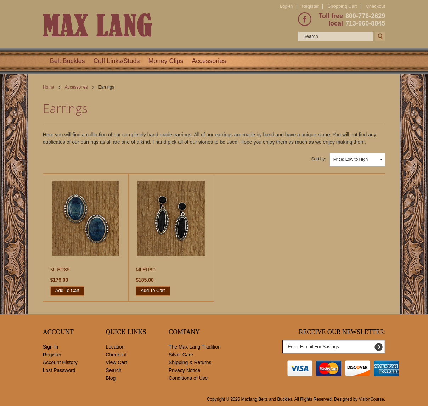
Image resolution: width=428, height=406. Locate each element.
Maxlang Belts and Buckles (266, 399)
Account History (60, 362)
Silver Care (181, 354)
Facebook (304, 19)
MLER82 (145, 269)
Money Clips (165, 60)
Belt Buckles (67, 60)
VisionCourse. (372, 399)
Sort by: (318, 159)
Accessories (209, 60)
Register (310, 6)
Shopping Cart (342, 6)
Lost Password (59, 370)
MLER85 (59, 269)
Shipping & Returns (190, 362)
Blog (111, 378)
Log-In (286, 6)
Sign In (50, 347)
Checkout (375, 6)
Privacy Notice (184, 370)
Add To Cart (67, 290)
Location (115, 347)
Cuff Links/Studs (117, 60)
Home (48, 87)
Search (113, 370)
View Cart (116, 362)
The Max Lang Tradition (195, 347)
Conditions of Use (188, 378)
